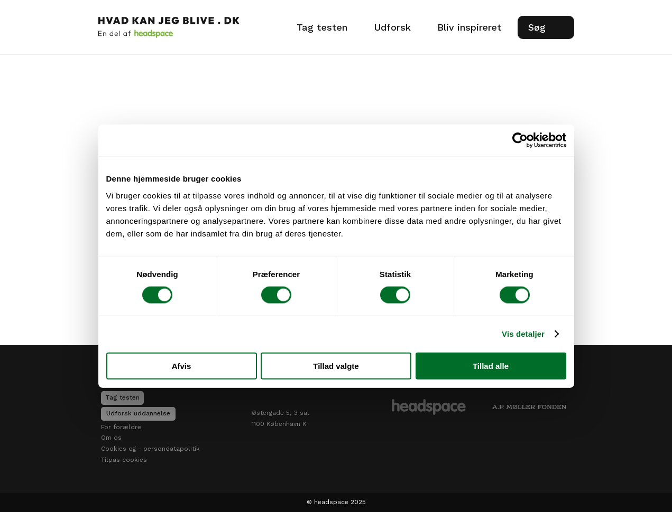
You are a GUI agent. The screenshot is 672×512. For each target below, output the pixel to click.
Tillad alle (491, 365)
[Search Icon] (546, 27)
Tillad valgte (335, 365)
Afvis (181, 365)
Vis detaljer (523, 333)
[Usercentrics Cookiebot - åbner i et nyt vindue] (520, 140)
